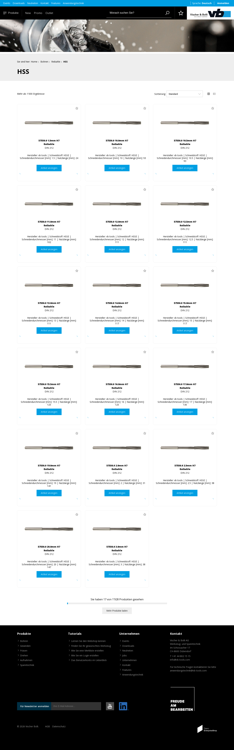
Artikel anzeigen (49, 167)
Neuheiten (32, 3)
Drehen (24, 655)
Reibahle (55, 61)
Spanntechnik (27, 665)
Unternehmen (129, 660)
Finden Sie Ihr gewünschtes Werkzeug (91, 645)
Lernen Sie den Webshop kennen (88, 641)
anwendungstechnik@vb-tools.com (188, 670)
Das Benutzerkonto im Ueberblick (89, 660)
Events (6, 3)
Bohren (44, 61)
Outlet (49, 13)
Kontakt (44, 3)
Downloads (19, 3)
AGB (47, 726)
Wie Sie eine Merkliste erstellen (87, 650)
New (28, 13)
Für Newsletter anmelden (34, 706)
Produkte (11, 13)
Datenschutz (58, 726)
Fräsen (23, 650)
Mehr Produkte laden (117, 610)
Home (34, 61)
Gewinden (25, 645)
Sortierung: (160, 93)
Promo (38, 13)
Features (55, 3)
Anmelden (223, 3)
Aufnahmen (26, 660)
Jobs (124, 655)
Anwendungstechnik (73, 3)
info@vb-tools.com (180, 659)
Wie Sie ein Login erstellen (85, 655)
